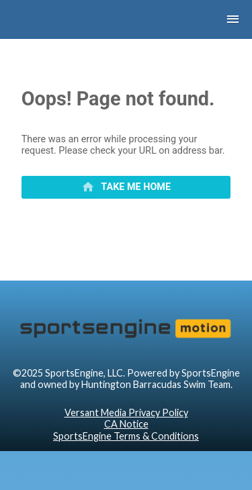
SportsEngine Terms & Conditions (126, 436)
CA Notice (126, 424)
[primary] (126, 187)
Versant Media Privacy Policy (126, 412)
